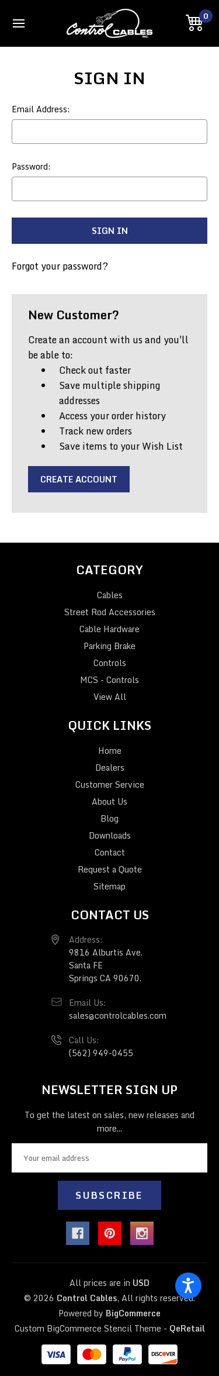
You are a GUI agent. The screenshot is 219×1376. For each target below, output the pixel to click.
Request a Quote (110, 869)
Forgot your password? (60, 266)
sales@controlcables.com (117, 1015)
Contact (110, 852)
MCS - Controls (109, 680)
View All (109, 696)
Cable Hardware (109, 629)
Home (109, 750)
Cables (110, 595)
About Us (109, 801)
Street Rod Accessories (109, 612)
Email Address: (41, 109)
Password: (31, 166)
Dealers (109, 767)
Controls (109, 663)
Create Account (78, 479)
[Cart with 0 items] (196, 23)
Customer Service (109, 784)
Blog (109, 818)
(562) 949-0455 (101, 1053)
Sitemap (109, 886)
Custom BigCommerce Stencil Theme (88, 1328)
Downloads (110, 835)
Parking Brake (109, 646)
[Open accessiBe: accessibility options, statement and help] (188, 1285)
